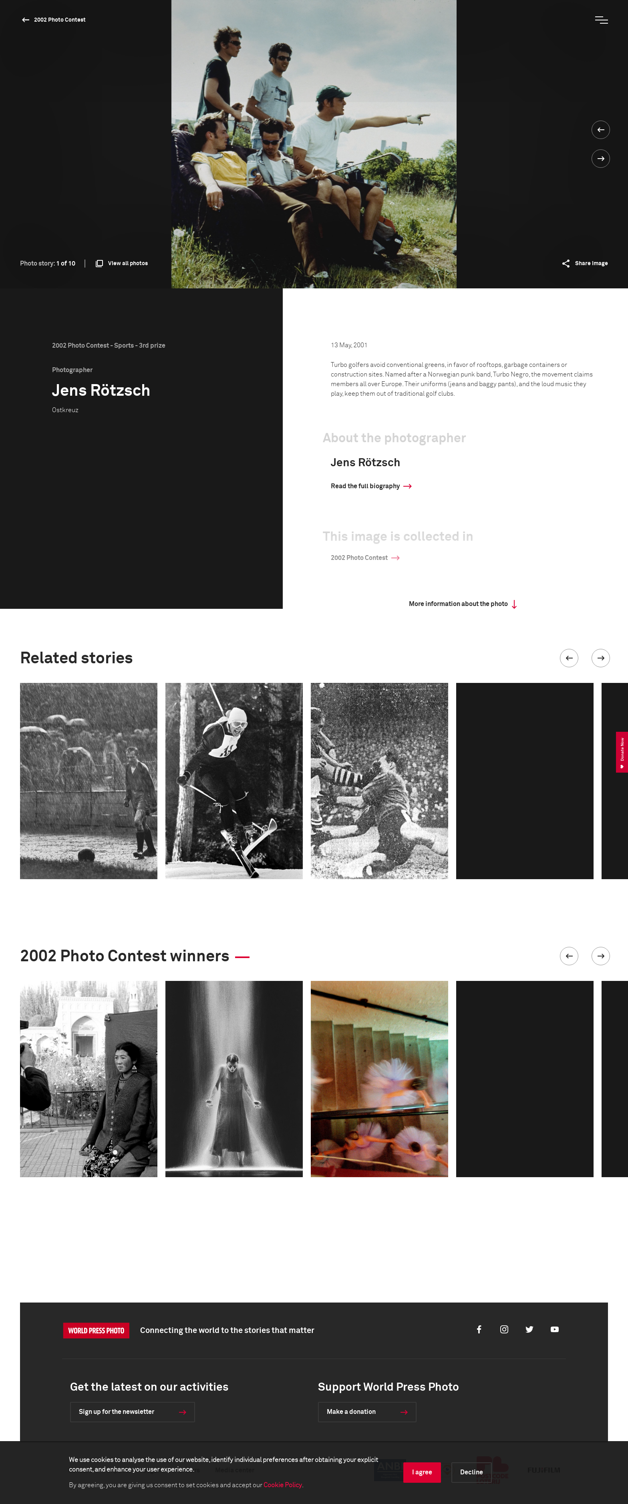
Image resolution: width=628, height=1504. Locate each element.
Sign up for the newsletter (116, 1412)
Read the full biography (365, 486)
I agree (422, 1472)
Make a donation (351, 1412)
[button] (569, 658)
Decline (471, 1472)
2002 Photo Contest (60, 20)
